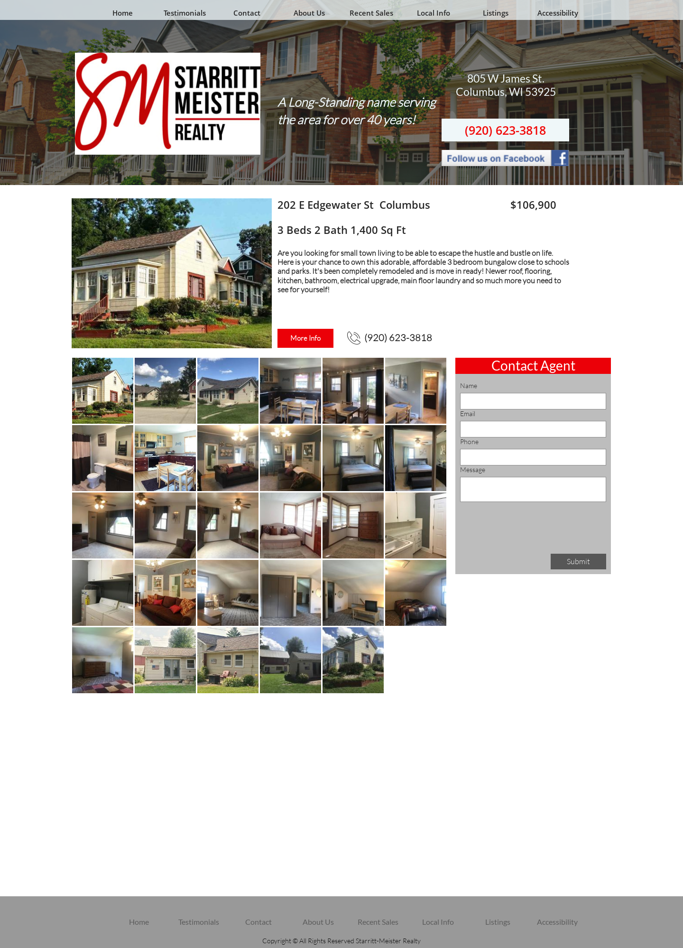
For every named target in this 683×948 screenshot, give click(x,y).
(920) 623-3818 (505, 130)
